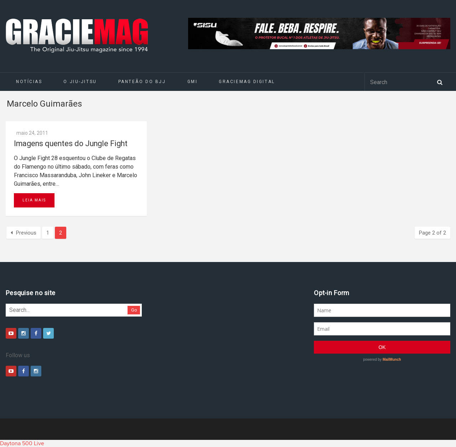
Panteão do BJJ (142, 81)
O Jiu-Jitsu (80, 81)
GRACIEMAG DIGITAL (247, 81)
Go (134, 310)
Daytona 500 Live (22, 443)
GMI (192, 81)
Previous (23, 233)
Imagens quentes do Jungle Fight (71, 143)
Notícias (29, 81)
